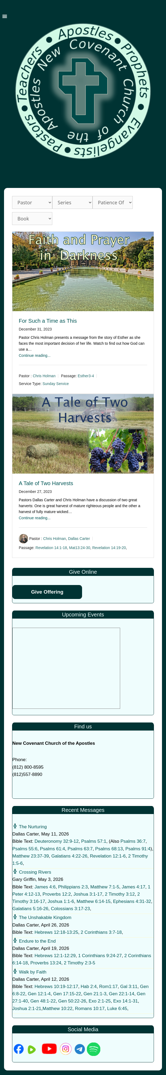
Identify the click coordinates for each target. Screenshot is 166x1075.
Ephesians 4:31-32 (132, 901)
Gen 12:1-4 (39, 993)
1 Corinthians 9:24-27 (100, 955)
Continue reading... (34, 355)
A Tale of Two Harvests (46, 483)
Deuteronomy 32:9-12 (57, 841)
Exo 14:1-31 (125, 1001)
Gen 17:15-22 (67, 993)
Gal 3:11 (128, 986)
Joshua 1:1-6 (61, 901)
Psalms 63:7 (80, 848)
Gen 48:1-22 (43, 1001)
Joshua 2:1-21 (26, 1008)
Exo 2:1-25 (100, 1001)
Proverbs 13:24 (45, 962)
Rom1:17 (108, 986)
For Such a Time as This (48, 321)
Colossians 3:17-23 (70, 908)
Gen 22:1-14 (121, 993)
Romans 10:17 (90, 1008)
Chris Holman (44, 376)
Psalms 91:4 (137, 848)
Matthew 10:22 (57, 1008)
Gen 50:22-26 (72, 1001)
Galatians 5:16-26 (30, 908)
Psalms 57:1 (93, 841)
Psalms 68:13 (109, 848)
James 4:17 (133, 886)
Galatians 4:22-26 (69, 856)
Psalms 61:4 (52, 848)
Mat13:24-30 (79, 548)
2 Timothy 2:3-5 (79, 962)
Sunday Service (55, 384)
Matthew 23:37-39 (30, 856)
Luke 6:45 (117, 1008)
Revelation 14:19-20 (109, 548)
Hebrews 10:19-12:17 (56, 986)
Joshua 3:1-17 (87, 894)
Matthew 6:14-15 (93, 901)
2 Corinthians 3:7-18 (101, 932)
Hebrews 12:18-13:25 (56, 932)
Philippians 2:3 (73, 886)
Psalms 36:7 (133, 841)
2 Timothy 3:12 (120, 894)
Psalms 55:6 (25, 848)
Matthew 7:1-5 (104, 886)
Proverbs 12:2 (56, 894)
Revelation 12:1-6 (108, 856)
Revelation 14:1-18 (51, 548)
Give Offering (47, 592)
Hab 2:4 (89, 986)
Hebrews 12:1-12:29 (55, 955)
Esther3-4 (86, 376)
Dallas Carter (79, 538)
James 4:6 (45, 886)
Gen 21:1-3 (95, 993)
